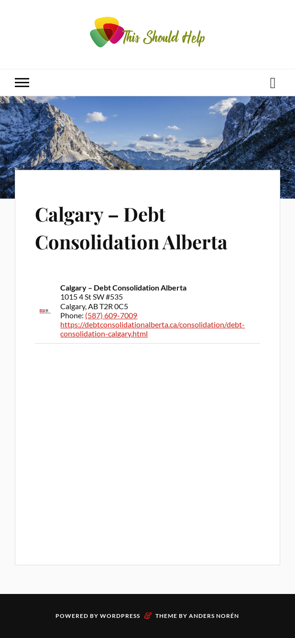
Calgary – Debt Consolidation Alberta (141, 226)
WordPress (120, 615)
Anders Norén (214, 615)
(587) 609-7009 (111, 315)
